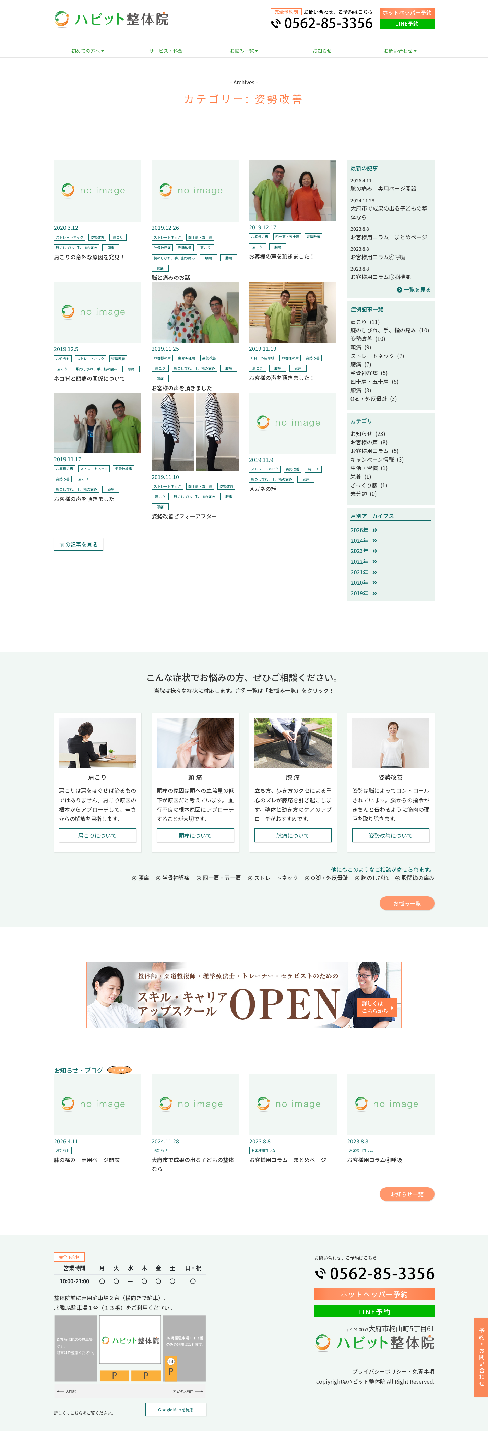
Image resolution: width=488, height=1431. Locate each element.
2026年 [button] (363, 514)
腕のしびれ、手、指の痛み (76, 247)
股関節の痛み (415, 862)
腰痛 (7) (359, 359)
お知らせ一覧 (407, 1178)
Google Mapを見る (176, 1394)
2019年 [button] (363, 577)
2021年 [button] (363, 556)
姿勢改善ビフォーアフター (184, 516)
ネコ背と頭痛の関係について (89, 378)
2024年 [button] (363, 524)
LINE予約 (407, 23)
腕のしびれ (372, 862)
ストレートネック (69, 237)
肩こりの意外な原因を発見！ (89, 257)
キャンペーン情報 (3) (373, 447)
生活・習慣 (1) (366, 455)
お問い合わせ (400, 50)
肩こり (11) (363, 321)
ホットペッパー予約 (407, 12)
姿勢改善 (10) (365, 336)
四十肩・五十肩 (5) (371, 374)
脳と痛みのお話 (171, 277)
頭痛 (110, 247)
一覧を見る (414, 289)
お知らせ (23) (365, 424)
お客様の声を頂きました (182, 388)
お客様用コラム (263, 1134)
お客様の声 (259, 236)
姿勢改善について (391, 819)
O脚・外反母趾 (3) (370, 390)
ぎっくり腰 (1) (366, 470)
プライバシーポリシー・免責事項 (393, 1355)
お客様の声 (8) (366, 431)
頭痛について (195, 819)
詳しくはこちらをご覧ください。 (85, 1397)
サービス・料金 (166, 50)
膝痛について (292, 819)
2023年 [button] (363, 535)
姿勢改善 (97, 237)
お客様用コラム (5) (371, 439)
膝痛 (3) (359, 382)
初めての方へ (87, 50)
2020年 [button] (363, 566)
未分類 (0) (361, 478)
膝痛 (228, 257)
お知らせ (322, 50)
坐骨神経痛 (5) (366, 367)
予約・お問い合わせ (482, 1357)
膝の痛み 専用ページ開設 (383, 188)
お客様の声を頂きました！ (282, 256)
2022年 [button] (363, 545)
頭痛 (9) (359, 344)
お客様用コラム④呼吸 (377, 257)
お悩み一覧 (244, 50)
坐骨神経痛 (162, 247)
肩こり (118, 237)
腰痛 (208, 257)
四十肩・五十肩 (200, 237)
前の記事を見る (78, 544)
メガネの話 (262, 489)
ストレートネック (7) (373, 351)
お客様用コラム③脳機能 (380, 277)
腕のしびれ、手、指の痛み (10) (384, 328)
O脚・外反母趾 (262, 357)
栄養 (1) (359, 462)
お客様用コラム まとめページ (388, 237)
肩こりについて (97, 819)
